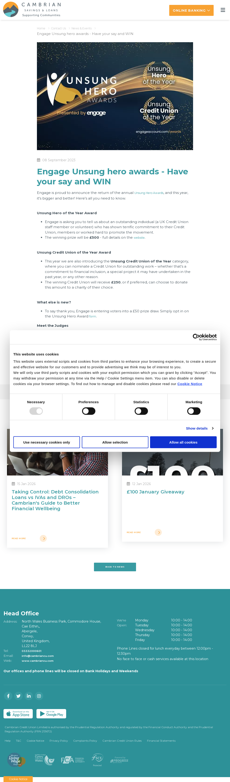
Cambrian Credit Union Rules (125, 745)
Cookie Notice (189, 384)
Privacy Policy (60, 745)
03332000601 (33, 655)
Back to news (115, 569)
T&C (19, 745)
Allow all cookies (183, 442)
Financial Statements (165, 745)
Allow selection (115, 442)
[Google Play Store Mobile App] (51, 717)
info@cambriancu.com (41, 660)
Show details (197, 428)
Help (8, 745)
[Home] (29, 9)
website (141, 236)
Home (42, 27)
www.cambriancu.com (41, 664)
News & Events (92, 27)
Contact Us (64, 27)
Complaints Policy (87, 745)
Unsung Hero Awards (153, 191)
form (93, 315)
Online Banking (189, 10)
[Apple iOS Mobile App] (18, 717)
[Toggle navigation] (222, 9)
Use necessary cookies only (46, 442)
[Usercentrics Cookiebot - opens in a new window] (196, 337)
